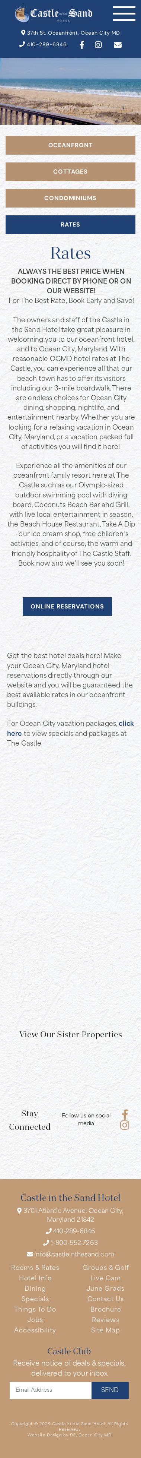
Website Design (45, 1435)
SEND (110, 1391)
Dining (35, 1289)
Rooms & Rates (35, 1268)
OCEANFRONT (70, 146)
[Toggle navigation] (124, 13)
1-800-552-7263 (70, 1243)
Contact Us (105, 1300)
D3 (73, 1435)
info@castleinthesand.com (70, 1254)
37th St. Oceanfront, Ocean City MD (70, 33)
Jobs (35, 1320)
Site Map (105, 1331)
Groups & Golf (106, 1268)
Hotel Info (35, 1279)
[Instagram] (98, 45)
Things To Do (35, 1310)
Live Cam (105, 1279)
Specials (35, 1300)
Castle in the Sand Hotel (78, 1424)
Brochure (105, 1310)
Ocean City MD (95, 1435)
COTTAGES (70, 172)
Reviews (105, 1320)
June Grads (106, 1289)
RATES (71, 225)
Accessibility (35, 1331)
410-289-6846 (43, 44)
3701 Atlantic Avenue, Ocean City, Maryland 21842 (70, 1215)
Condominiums (70, 199)
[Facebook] (82, 45)
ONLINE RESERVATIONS (67, 607)
